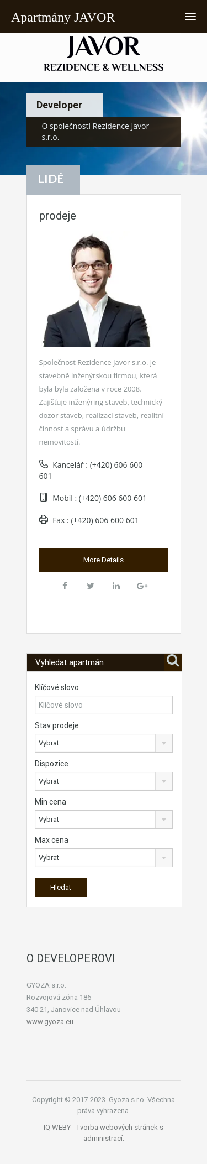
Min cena (50, 801)
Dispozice (51, 763)
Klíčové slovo (57, 687)
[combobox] (104, 743)
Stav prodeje (57, 725)
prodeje (57, 215)
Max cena (51, 840)
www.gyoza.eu (49, 1021)
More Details (103, 560)
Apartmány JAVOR (63, 17)
